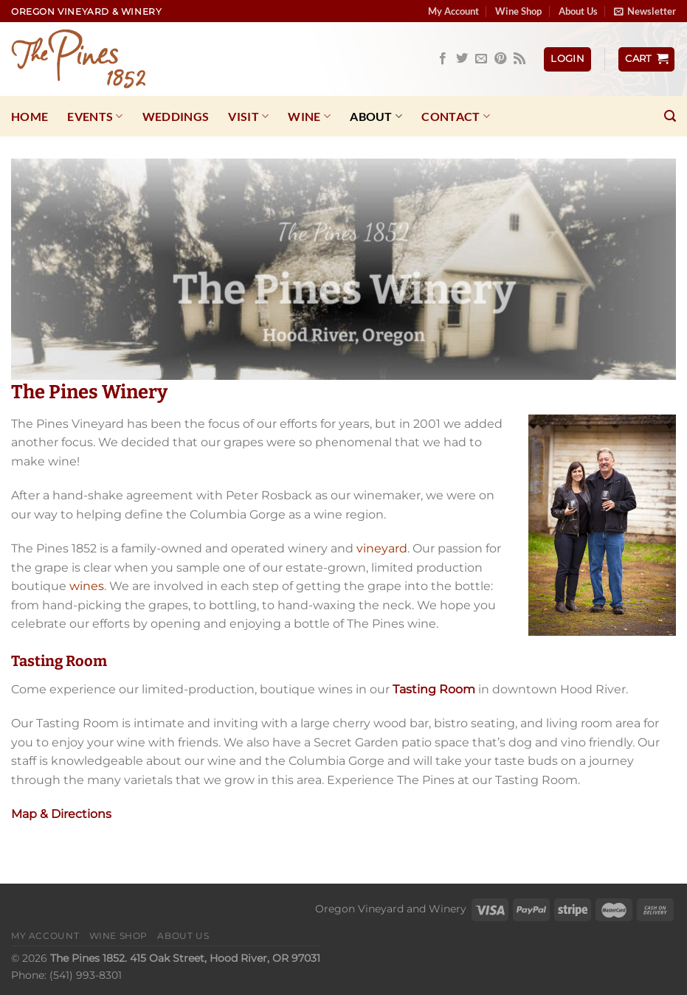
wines (86, 586)
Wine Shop (518, 11)
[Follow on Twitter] (462, 59)
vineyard (381, 548)
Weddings (176, 116)
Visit (248, 116)
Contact (455, 116)
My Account (453, 11)
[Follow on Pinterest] (500, 59)
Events (94, 116)
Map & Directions (61, 814)
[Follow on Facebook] (443, 59)
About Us (578, 11)
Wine (309, 116)
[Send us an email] (481, 59)
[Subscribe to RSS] (519, 59)
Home (29, 116)
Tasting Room (434, 689)
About (376, 116)
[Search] (670, 116)
